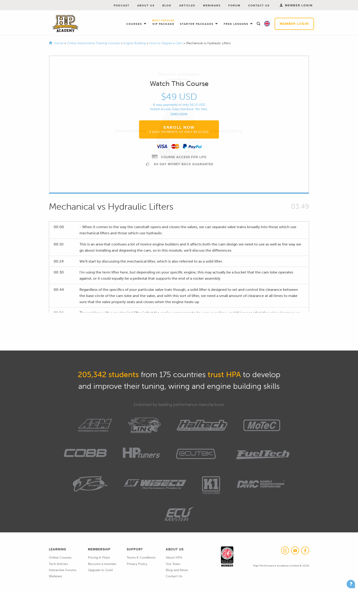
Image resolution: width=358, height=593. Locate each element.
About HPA (174, 557)
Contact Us (259, 5)
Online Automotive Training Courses (94, 43)
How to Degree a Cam (166, 43)
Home (58, 43)
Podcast (121, 5)
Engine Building (135, 43)
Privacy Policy (137, 564)
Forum (234, 5)
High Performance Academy (65, 24)
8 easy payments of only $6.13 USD (179, 105)
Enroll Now (179, 129)
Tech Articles (58, 564)
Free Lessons (237, 24)
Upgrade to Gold (100, 570)
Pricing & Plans (99, 557)
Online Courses (60, 557)
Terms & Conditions (141, 557)
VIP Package (163, 22)
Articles (187, 5)
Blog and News (177, 570)
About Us (146, 5)
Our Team (173, 564)
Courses (134, 24)
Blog (166, 5)
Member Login (294, 23)
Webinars (212, 5)
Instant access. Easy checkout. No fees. (179, 109)
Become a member (102, 564)
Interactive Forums (62, 570)
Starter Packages (197, 24)
